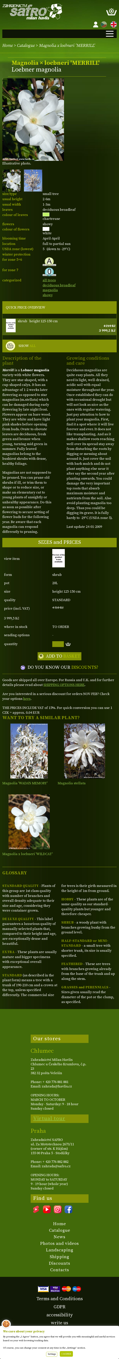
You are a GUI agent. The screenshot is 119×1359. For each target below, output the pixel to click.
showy (48, 295)
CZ (103, 24)
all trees (49, 280)
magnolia (50, 290)
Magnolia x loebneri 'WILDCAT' (27, 854)
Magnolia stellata (72, 783)
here (26, 699)
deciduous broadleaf (59, 285)
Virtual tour (49, 1118)
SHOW (27, 345)
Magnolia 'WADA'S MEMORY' (24, 783)
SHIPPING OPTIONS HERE (63, 685)
